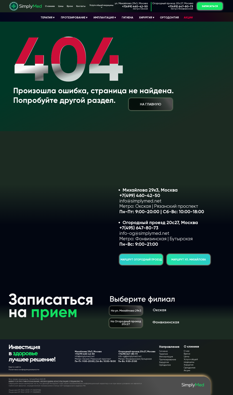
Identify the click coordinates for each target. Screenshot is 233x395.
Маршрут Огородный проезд (141, 259)
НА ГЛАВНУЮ (150, 104)
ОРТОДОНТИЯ (169, 17)
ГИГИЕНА (127, 17)
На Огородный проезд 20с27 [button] (126, 323)
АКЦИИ (188, 17)
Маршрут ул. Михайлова (188, 259)
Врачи (70, 6)
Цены (60, 6)
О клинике (50, 6)
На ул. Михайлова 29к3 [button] (126, 310)
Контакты (80, 6)
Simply (30, 6)
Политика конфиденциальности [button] (24, 369)
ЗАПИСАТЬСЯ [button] (210, 6)
